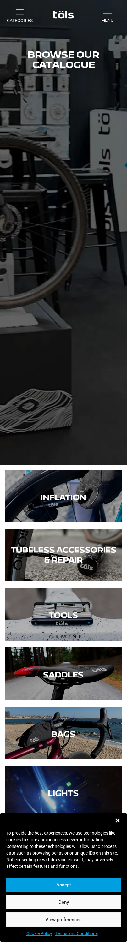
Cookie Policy (39, 933)
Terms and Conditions (76, 933)
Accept (63, 885)
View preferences (63, 919)
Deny (63, 902)
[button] (117, 820)
